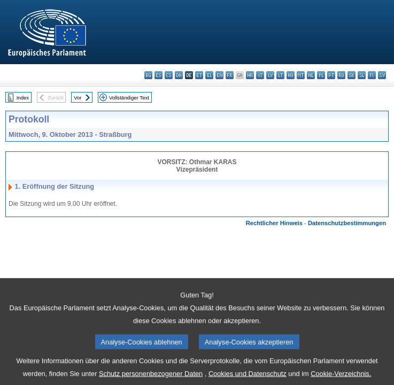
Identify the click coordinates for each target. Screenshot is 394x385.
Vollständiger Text (129, 98)
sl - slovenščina (362, 75)
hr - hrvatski (250, 75)
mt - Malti (301, 75)
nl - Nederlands (311, 75)
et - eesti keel (199, 75)
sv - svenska (382, 75)
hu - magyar (291, 75)
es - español (158, 75)
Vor (77, 98)
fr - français (230, 75)
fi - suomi (372, 75)
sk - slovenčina (351, 75)
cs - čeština (169, 75)
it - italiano (260, 75)
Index (23, 98)
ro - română (341, 75)
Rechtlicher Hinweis (274, 223)
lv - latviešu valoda (270, 75)
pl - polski (321, 75)
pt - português (331, 75)
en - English (219, 75)
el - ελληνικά (209, 75)
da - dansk (179, 75)
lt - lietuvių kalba (280, 75)
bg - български (148, 75)
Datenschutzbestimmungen (347, 223)
